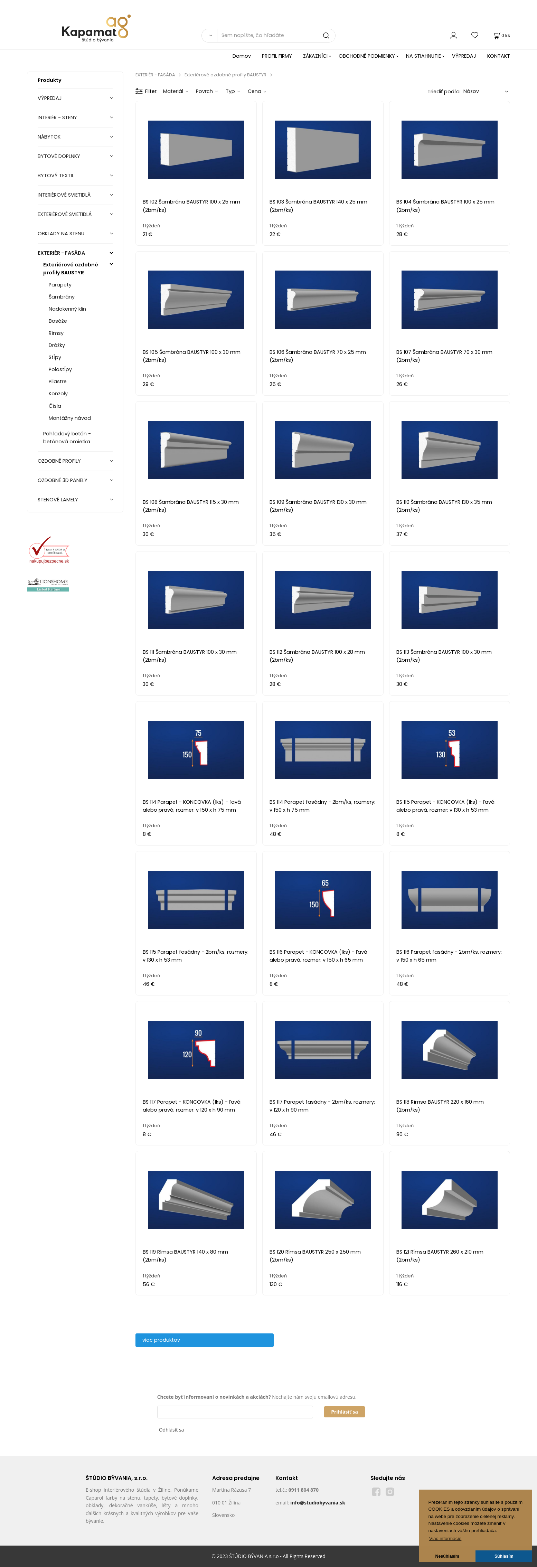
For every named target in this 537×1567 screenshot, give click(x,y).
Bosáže (58, 321)
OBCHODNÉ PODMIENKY (367, 56)
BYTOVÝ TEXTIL (56, 175)
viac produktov (161, 1340)
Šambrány (62, 296)
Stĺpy (55, 357)
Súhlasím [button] (504, 1556)
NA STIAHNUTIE (423, 56)
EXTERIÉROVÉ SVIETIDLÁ (65, 214)
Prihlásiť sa (344, 1411)
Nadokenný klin (67, 308)
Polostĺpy (60, 369)
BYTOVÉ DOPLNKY (59, 156)
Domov (242, 56)
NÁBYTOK (49, 136)
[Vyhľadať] (209, 36)
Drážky (57, 345)
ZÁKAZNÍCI (315, 56)
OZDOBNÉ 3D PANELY (62, 480)
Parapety (60, 284)
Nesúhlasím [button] (447, 1556)
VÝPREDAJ (464, 56)
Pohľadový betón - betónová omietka (67, 437)
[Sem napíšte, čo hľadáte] (276, 36)
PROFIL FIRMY (277, 56)
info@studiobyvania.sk (317, 1502)
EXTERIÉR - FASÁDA (61, 252)
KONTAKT (498, 56)
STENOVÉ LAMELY (58, 499)
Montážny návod (70, 418)
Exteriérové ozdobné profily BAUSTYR (70, 268)
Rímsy (56, 333)
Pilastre (58, 381)
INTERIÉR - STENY (57, 117)
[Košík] (501, 35)
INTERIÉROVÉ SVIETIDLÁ (64, 194)
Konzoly (58, 393)
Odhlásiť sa (171, 1429)
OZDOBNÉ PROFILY (59, 460)
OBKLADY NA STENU (61, 233)
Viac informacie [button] (445, 1538)
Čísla (55, 406)
